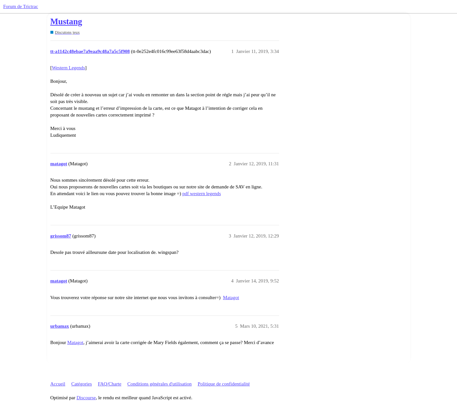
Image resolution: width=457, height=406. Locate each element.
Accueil (58, 383)
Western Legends (68, 67)
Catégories (81, 383)
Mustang (66, 21)
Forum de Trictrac (20, 6)
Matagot (231, 297)
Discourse (86, 397)
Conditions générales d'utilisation (159, 383)
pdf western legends (201, 193)
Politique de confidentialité (224, 383)
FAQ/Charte (109, 383)
